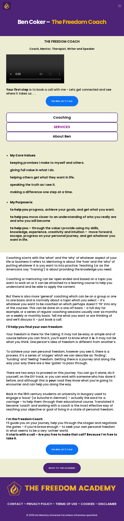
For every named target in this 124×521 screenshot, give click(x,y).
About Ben (62, 136)
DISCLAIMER (107, 504)
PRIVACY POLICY (40, 504)
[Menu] (118, 6)
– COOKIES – (87, 504)
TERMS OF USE (66, 504)
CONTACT (15, 504)
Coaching (62, 117)
